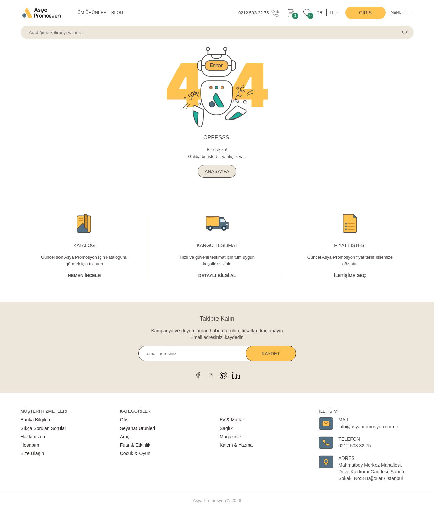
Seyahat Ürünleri (137, 428)
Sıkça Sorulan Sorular (43, 428)
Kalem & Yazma (236, 445)
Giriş (365, 12)
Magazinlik (231, 436)
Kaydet (271, 354)
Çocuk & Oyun (135, 453)
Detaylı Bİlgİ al (217, 275)
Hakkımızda (33, 436)
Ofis (124, 419)
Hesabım (30, 445)
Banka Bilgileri (35, 419)
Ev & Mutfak (232, 419)
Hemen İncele (84, 275)
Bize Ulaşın (32, 453)
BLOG (117, 12)
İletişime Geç (350, 275)
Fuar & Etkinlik (135, 445)
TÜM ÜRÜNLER (91, 12)
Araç (125, 436)
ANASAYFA (217, 171)
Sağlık (226, 428)
